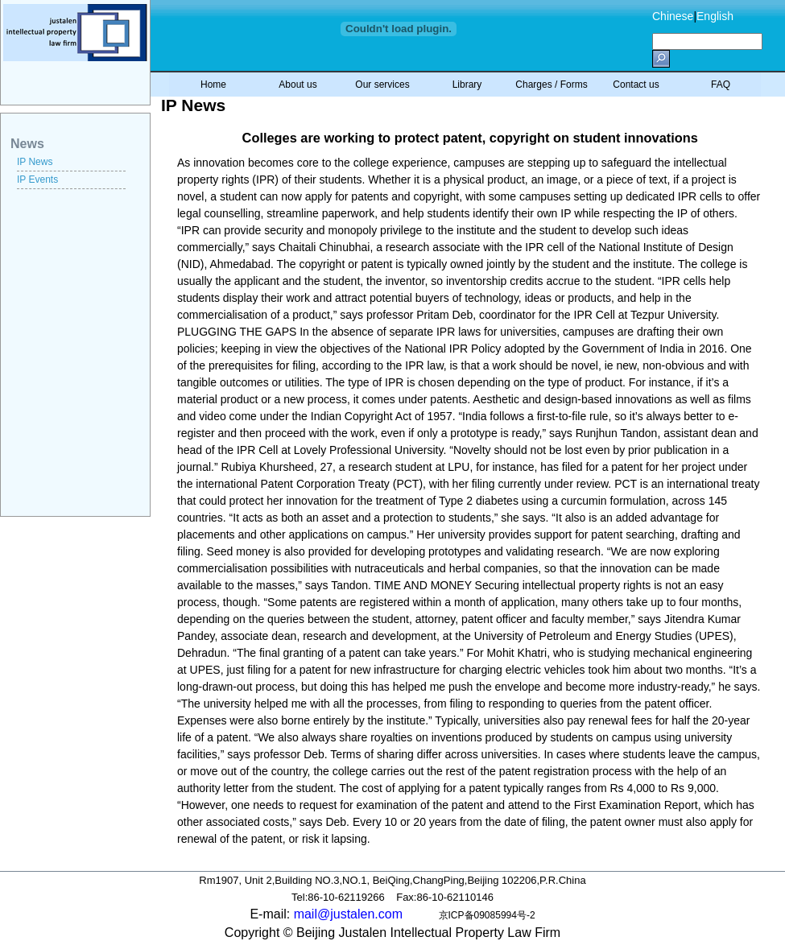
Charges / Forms (551, 84)
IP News (34, 161)
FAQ (720, 84)
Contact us (636, 84)
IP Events (37, 179)
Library (467, 84)
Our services (382, 84)
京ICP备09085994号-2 (487, 915)
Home (213, 84)
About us (297, 84)
